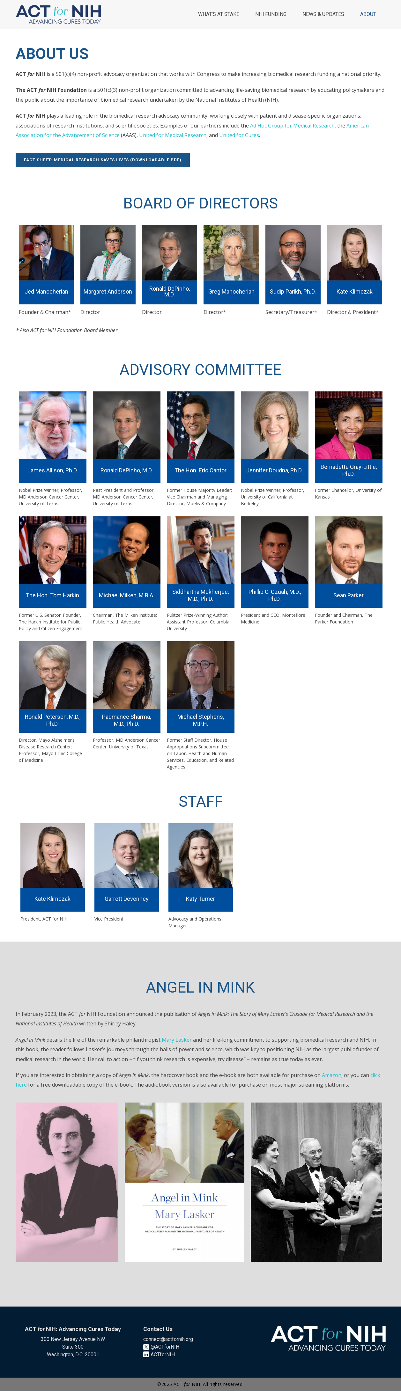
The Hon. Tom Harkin (52, 595)
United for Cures (239, 135)
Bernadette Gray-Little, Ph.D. (349, 470)
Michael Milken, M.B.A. (126, 595)
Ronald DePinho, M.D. (126, 470)
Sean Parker (348, 595)
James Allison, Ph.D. (52, 470)
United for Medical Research (172, 135)
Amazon (331, 1075)
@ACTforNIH (165, 1347)
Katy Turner (200, 898)
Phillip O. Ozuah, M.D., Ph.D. (275, 595)
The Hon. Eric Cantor (200, 470)
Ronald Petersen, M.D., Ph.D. (52, 720)
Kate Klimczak (52, 898)
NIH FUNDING (270, 14)
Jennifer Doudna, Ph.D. (274, 470)
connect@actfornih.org (168, 1339)
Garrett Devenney (127, 898)
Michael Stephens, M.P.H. (200, 720)
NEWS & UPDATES (323, 14)
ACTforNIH (163, 1354)
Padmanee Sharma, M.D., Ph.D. (126, 720)
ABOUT (368, 14)
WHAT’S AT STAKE (218, 14)
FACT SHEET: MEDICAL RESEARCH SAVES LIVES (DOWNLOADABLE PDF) (103, 159)
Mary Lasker (177, 1039)
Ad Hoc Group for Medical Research (292, 125)
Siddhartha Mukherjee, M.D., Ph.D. (200, 595)
